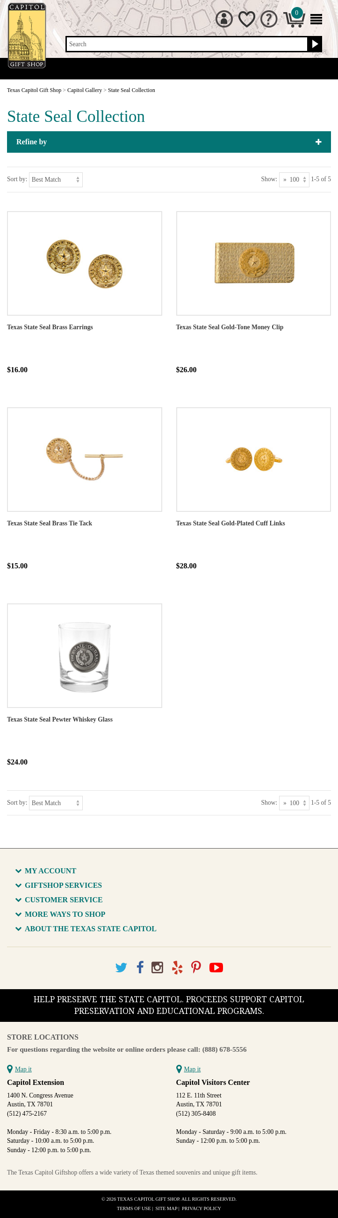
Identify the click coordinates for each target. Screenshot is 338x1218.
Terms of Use (134, 1208)
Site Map (167, 1208)
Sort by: (17, 179)
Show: (269, 179)
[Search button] (314, 44)
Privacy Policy (201, 1208)
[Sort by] (56, 179)
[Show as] (294, 179)
